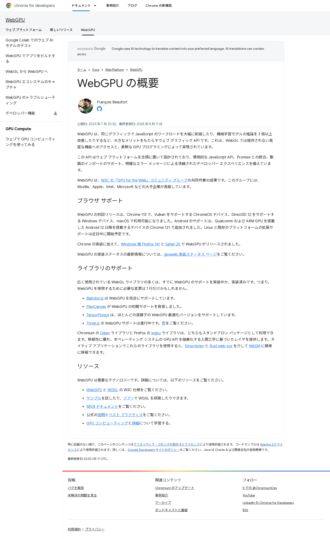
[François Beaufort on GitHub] (99, 110)
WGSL (113, 390)
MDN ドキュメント (102, 406)
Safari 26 (172, 244)
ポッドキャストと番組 (171, 510)
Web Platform (114, 70)
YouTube (249, 495)
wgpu (156, 333)
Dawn (105, 333)
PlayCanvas (96, 306)
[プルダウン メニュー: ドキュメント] (96, 5)
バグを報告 (76, 488)
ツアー (128, 398)
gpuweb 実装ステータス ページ (190, 254)
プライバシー (95, 529)
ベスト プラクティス (126, 415)
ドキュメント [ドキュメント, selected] (81, 5)
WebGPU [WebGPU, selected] (88, 30)
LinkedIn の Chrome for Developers (268, 503)
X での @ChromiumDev (260, 488)
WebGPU (15, 20)
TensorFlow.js (97, 315)
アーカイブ (163, 503)
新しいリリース (61, 30)
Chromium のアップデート (174, 488)
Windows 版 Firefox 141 (140, 244)
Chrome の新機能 (158, 5)
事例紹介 (112, 5)
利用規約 (74, 529)
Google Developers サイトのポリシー (154, 450)
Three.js (93, 323)
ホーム (81, 70)
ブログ (132, 5)
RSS (245, 510)
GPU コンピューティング (107, 423)
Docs (95, 70)
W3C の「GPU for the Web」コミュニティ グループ (144, 180)
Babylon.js (95, 298)
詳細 (135, 423)
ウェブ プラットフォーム (24, 30)
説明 (101, 415)
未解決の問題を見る (82, 495)
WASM (254, 346)
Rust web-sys (221, 346)
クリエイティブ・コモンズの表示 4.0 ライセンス (167, 444)
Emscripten (194, 346)
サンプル (93, 398)
